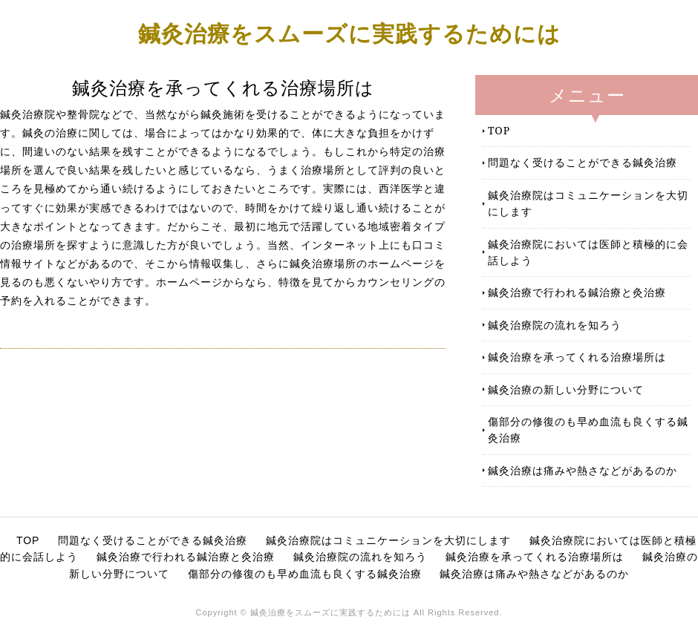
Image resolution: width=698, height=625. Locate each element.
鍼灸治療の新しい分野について (566, 389)
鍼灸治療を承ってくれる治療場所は (577, 357)
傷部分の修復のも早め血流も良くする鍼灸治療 (588, 429)
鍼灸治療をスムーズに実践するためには (349, 33)
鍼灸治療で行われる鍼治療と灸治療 (577, 292)
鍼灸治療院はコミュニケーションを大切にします (588, 203)
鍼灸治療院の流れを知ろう (555, 325)
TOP (499, 130)
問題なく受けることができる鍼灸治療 (582, 162)
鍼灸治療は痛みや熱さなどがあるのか (582, 470)
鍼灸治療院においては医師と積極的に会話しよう (588, 252)
